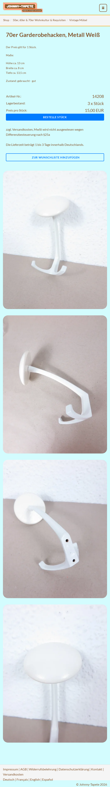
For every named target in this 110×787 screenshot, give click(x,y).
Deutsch (8, 779)
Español (47, 779)
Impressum (10, 769)
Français (22, 779)
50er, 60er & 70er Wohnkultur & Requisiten (39, 20)
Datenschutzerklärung (74, 769)
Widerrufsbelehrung (42, 769)
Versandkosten (22, 129)
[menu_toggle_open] (103, 8)
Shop (6, 20)
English (35, 779)
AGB (23, 769)
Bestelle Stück (55, 117)
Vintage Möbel (78, 20)
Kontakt (96, 769)
